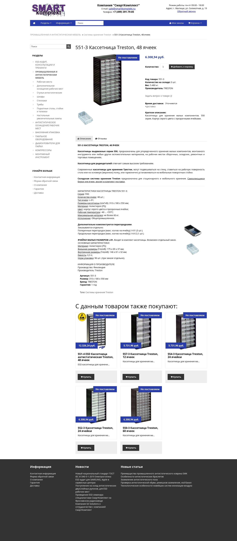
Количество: (152, 66)
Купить (86, 376)
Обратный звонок (186, 11)
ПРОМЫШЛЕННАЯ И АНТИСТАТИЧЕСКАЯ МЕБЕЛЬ (55, 34)
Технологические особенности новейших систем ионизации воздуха (156, 485)
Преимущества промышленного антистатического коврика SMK (154, 473)
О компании (40, 184)
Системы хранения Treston (97, 34)
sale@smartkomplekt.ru (122, 8)
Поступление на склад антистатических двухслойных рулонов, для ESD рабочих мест (95, 488)
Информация (64, 23)
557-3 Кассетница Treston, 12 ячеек (140, 355)
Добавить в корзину (182, 67)
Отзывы (101, 138)
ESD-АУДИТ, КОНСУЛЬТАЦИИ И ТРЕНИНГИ (45, 64)
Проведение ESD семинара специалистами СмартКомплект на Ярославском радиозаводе (93, 497)
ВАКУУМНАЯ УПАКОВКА (47, 132)
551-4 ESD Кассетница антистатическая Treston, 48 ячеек (95, 357)
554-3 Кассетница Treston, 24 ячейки (185, 355)
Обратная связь (60, 523)
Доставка (39, 192)
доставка (151, 106)
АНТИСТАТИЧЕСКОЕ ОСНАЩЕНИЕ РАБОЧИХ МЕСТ (47, 125)
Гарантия (39, 188)
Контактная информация (47, 177)
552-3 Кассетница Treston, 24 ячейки (95, 429)
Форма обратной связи (46, 181)
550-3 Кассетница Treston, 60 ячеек (140, 429)
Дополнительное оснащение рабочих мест (50, 87)
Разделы (46, 23)
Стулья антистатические (49, 92)
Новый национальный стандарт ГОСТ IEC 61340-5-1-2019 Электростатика (94, 475)
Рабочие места (44, 81)
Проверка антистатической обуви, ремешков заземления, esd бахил (156, 482)
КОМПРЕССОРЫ (43, 150)
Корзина (195, 23)
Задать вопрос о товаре (157, 95)
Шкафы (40, 96)
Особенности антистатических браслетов (142, 476)
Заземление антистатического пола (139, 479)
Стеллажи (42, 100)
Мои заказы (176, 23)
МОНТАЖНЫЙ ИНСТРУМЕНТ (42, 156)
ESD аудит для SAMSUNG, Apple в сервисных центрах (92, 481)
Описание (84, 138)
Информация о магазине (40, 523)
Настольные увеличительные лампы (49, 117)
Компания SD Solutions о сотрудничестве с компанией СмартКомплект (90, 506)
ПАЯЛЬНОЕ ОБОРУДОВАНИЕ (44, 138)
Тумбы (40, 104)
